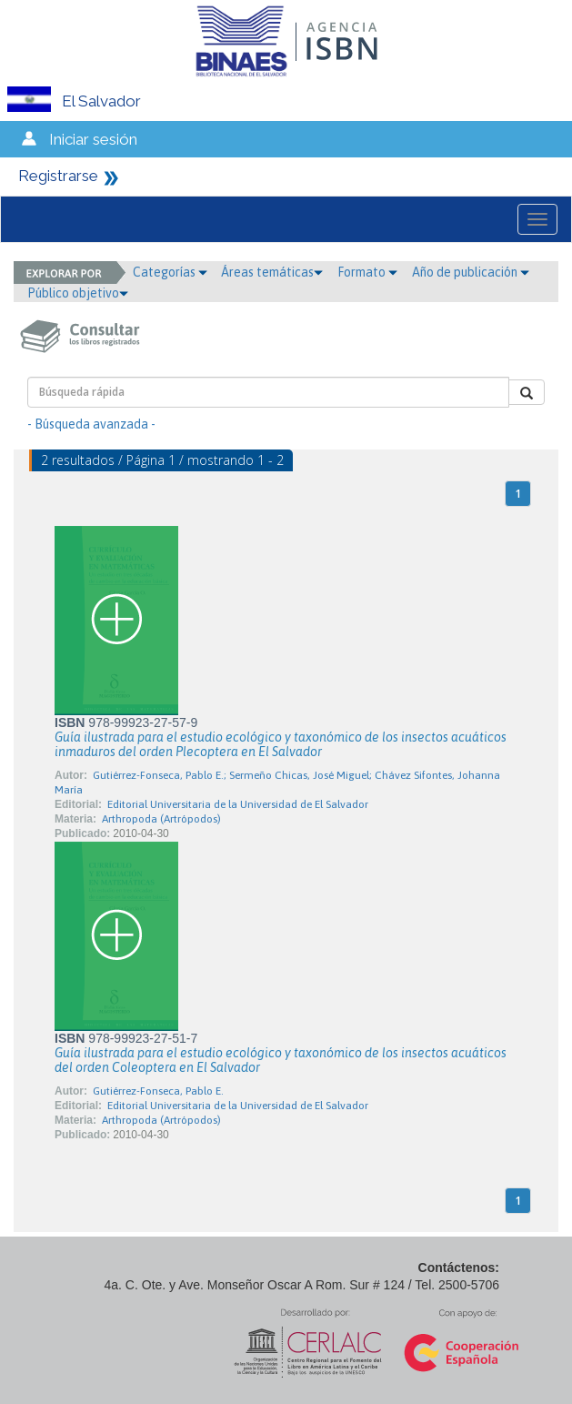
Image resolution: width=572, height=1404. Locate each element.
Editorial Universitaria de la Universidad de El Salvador (237, 804)
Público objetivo (77, 293)
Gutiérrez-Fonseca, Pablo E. (158, 1091)
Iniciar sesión (93, 139)
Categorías (170, 272)
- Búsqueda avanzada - (91, 424)
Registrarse (58, 176)
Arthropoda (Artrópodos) (161, 819)
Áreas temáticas (272, 272)
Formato (367, 272)
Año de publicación (470, 272)
